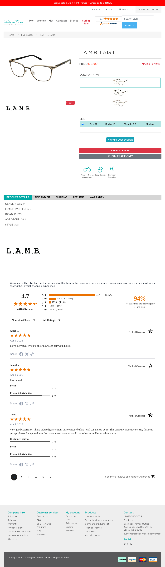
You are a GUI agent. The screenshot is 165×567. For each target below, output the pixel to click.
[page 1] (14, 477)
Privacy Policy (15, 528)
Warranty (12, 524)
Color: (84, 74)
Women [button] (41, 20)
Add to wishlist (151, 64)
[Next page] (50, 477)
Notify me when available (120, 139)
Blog (39, 530)
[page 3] (28, 477)
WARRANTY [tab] (97, 197)
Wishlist (70, 530)
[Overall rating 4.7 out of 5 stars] (25, 303)
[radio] (82, 295)
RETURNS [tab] (78, 197)
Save (70, 103)
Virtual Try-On (92, 535)
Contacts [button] (61, 20)
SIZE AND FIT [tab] (42, 197)
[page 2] (21, 477)
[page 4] (36, 477)
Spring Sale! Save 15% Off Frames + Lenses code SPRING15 (83, 3)
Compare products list (97, 524)
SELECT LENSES (120, 150)
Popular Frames (93, 528)
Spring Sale (86, 22)
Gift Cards (90, 531)
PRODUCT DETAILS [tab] (17, 197)
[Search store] (138, 19)
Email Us (128, 520)
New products (92, 516)
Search (129, 25)
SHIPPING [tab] (61, 197)
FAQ (39, 520)
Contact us (43, 516)
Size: (82, 119)
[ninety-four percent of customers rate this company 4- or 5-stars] (139, 302)
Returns (12, 520)
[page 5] (43, 477)
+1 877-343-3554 (133, 516)
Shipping (12, 516)
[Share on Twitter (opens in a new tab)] (27, 354)
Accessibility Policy (18, 535)
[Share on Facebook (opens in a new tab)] (21, 354)
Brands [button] (74, 20)
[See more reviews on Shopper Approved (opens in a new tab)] (32, 354)
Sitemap (41, 534)
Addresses (71, 523)
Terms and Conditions (19, 531)
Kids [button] (51, 20)
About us (12, 539)
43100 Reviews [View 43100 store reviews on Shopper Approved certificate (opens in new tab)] (29, 309)
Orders (69, 527)
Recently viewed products (99, 520)
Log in (110, 9)
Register (96, 9)
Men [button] (31, 20)
